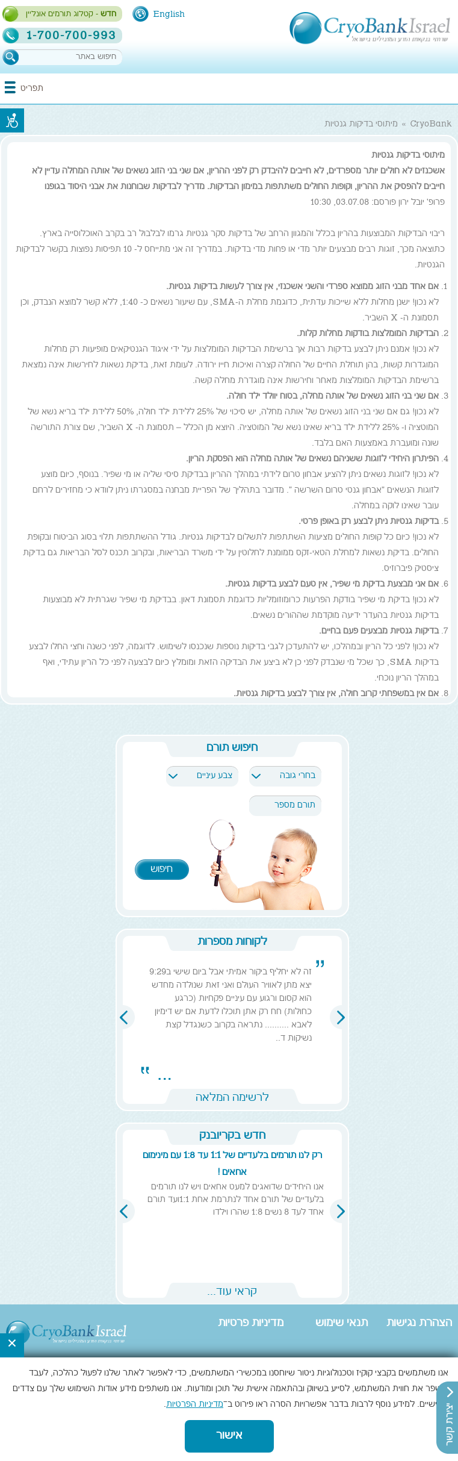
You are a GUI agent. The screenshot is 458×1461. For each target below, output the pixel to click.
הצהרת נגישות (419, 1323)
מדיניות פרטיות (250, 1323)
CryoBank (431, 124)
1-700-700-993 (71, 35)
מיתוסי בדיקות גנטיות (361, 124)
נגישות (12, 120)
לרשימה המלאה (232, 1096)
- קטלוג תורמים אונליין (71, 14)
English (169, 14)
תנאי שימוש (341, 1323)
